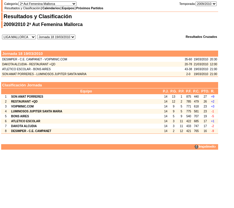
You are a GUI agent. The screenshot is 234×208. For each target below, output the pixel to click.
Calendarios (51, 8)
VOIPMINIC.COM (22, 106)
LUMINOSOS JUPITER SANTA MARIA (36, 111)
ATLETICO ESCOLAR (25, 121)
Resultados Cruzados (201, 36)
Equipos (68, 8)
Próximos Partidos (89, 8)
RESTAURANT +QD (24, 101)
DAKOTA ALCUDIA (24, 126)
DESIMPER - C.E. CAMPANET (31, 131)
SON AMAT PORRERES (27, 96)
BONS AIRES (20, 116)
